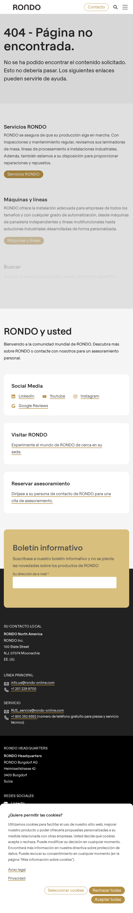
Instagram (87, 389)
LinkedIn (26, 389)
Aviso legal (16, 879)
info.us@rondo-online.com (31, 669)
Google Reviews (33, 399)
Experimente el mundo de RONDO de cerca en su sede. (60, 438)
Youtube (56, 389)
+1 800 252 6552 (24, 702)
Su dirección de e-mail (30, 560)
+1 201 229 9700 (24, 675)
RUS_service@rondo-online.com (36, 696)
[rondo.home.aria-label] (26, 7)
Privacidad (16, 887)
